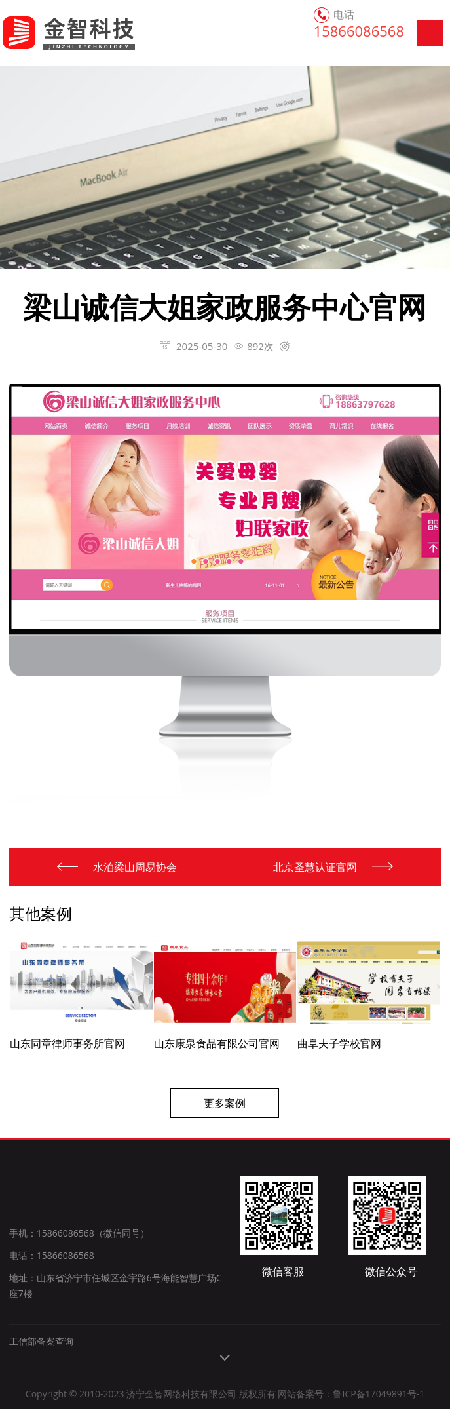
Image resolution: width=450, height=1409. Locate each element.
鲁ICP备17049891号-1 (378, 1393)
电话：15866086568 (51, 1255)
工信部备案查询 (41, 1341)
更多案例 (225, 1103)
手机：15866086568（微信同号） (79, 1233)
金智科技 (54, 33)
